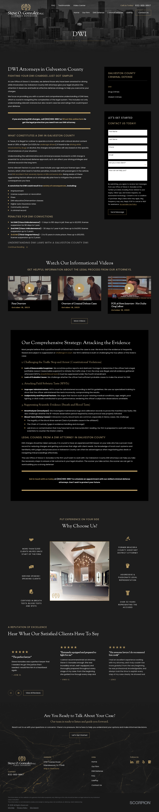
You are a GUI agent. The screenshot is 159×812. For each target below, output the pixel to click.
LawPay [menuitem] (129, 12)
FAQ (53, 5)
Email (111, 155)
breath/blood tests (49, 374)
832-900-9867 (143, 6)
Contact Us (143, 12)
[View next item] (18, 693)
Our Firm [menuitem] (86, 12)
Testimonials (64, 5)
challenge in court (64, 353)
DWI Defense (97, 771)
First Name (113, 131)
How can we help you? (117, 170)
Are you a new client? (117, 163)
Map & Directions (51, 768)
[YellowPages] (137, 761)
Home (94, 762)
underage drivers (48, 144)
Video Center (79, 5)
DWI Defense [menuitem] (98, 12)
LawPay (95, 780)
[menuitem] (127, 86)
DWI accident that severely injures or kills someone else (37, 174)
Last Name (113, 139)
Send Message (117, 212)
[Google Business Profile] (149, 761)
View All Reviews (33, 693)
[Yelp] (143, 761)
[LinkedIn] (131, 761)
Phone (111, 147)
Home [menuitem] (76, 12)
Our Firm (95, 766)
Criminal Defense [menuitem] (115, 12)
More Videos (79, 321)
